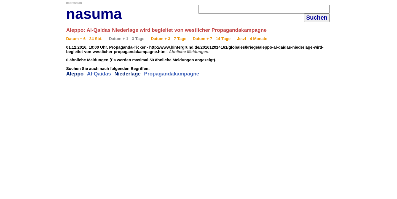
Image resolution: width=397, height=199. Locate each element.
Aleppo (75, 74)
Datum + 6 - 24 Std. (84, 38)
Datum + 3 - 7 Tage (168, 38)
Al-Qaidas (99, 74)
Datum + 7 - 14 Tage (211, 38)
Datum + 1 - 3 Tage (126, 38)
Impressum (74, 2)
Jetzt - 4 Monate (252, 38)
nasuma (94, 14)
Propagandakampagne (171, 74)
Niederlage (127, 74)
